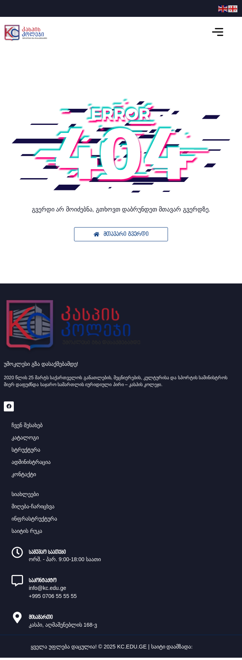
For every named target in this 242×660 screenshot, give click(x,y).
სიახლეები (25, 494)
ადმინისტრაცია (31, 462)
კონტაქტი (24, 474)
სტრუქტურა (26, 450)
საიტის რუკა (27, 531)
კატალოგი (25, 437)
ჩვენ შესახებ (27, 425)
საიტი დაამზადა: (172, 647)
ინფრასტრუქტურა (34, 519)
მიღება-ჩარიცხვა (33, 506)
